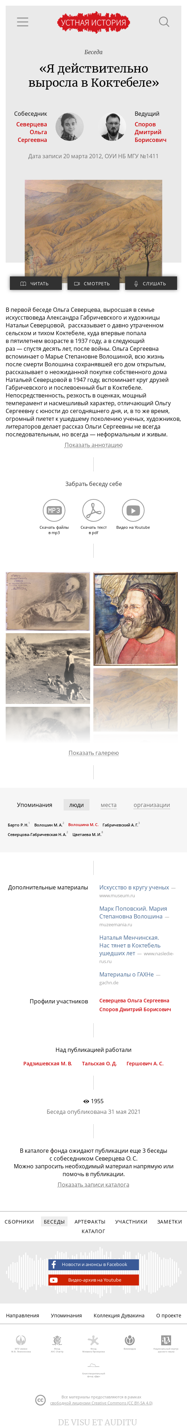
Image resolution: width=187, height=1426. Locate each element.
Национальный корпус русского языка (166, 1344)
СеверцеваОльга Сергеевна (31, 132)
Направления (22, 1315)
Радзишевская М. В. (47, 1063)
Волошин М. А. (48, 824)
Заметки (169, 1221)
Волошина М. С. (83, 824)
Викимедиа (130, 1342)
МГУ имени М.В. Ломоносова (21, 1344)
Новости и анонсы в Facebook (88, 1265)
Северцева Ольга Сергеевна (134, 1000)
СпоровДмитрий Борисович (150, 132)
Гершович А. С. (145, 1063)
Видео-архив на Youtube (85, 1280)
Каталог (93, 1231)
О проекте (168, 1315)
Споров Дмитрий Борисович (135, 1009)
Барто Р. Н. (18, 824)
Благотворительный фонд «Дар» (93, 1369)
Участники (131, 1221)
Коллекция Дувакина (119, 1315)
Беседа (93, 52)
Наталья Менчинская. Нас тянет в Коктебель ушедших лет (129, 945)
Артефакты (90, 1221)
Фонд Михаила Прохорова (93, 1344)
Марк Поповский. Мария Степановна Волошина (133, 912)
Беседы (54, 1221)
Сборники (19, 1221)
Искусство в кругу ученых (134, 887)
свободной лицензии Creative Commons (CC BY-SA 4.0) (101, 1402)
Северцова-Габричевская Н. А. (37, 834)
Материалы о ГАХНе (126, 974)
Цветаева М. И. (86, 834)
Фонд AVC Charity (57, 1344)
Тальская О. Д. (99, 1063)
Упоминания (66, 1315)
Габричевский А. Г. (120, 824)
